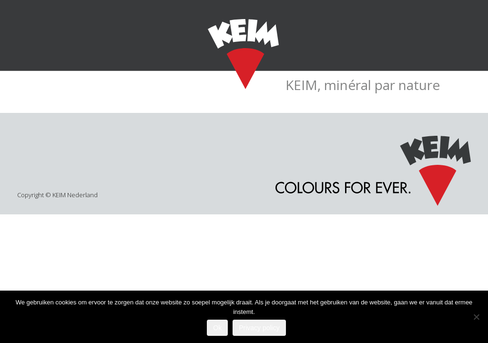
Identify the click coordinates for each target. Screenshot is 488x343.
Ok (217, 328)
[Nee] (476, 317)
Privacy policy (259, 328)
